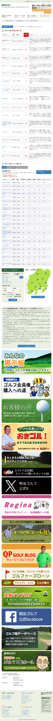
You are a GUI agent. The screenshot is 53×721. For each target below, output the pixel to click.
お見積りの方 (47, 10)
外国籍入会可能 (17, 296)
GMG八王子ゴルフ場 (6, 139)
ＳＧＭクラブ (5, 107)
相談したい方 (47, 12)
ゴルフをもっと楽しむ (27, 700)
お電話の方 (31, 346)
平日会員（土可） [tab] (12, 167)
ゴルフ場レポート (27, 698)
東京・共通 (4, 275)
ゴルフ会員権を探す (7, 695)
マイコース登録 (6, 698)
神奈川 (3, 277)
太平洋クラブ (5, 212)
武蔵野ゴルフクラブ (6, 256)
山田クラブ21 (5, 115)
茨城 (3, 279)
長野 (3, 282)
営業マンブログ (26, 701)
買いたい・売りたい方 (38, 10)
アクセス (32, 1)
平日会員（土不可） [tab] (22, 167)
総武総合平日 (5, 98)
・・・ (34, 43)
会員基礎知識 (6, 710)
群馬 (3, 281)
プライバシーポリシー (46, 1)
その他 (3, 294)
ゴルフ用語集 (6, 714)
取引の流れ (5, 711)
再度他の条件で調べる (7, 26)
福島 (10, 282)
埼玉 (3, 278)
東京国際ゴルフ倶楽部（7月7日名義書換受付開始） (6, 123)
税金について (6, 712)
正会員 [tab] (4, 167)
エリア (4, 288)
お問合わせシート (27, 712)
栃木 (7, 279)
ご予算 (4, 290)
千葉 (7, 278)
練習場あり (18, 294)
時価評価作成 (26, 714)
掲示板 (24, 702)
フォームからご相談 (23, 346)
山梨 (7, 281)
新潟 (7, 282)
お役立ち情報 (26, 695)
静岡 (8, 277)
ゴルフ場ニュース (27, 697)
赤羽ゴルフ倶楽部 (6, 182)
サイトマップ (38, 1)
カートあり (9, 296)
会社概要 (27, 1)
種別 (15, 288)
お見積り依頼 (26, 711)
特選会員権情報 (6, 697)
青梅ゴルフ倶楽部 (6, 189)
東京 (40, 286)
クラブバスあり (10, 294)
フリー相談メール (27, 710)
